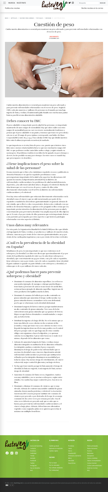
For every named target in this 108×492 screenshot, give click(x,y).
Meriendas (90, 453)
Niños (70, 458)
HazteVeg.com (34, 440)
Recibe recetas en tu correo (92, 8)
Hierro (70, 451)
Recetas (89, 440)
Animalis (32, 458)
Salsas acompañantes (94, 460)
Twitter (32, 463)
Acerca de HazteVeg (36, 446)
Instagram (33, 465)
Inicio (6, 18)
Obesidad (48, 18)
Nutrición (71, 440)
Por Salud (39, 18)
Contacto (33, 448)
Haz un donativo (35, 468)
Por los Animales (54, 465)
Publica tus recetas (12, 8)
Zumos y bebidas (92, 458)
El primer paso (53, 440)
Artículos (14, 18)
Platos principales (92, 446)
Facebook (33, 460)
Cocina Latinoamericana (94, 465)
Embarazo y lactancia (74, 456)
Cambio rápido (53, 451)
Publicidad (33, 453)
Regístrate (21, 3)
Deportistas (72, 463)
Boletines (33, 451)
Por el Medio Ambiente (56, 468)
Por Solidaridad (54, 470)
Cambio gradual (54, 446)
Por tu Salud (53, 463)
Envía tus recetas (92, 468)
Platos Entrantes (92, 448)
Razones (52, 457)
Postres (89, 451)
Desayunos (90, 456)
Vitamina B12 (72, 453)
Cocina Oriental (91, 463)
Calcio (70, 448)
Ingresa (11, 3)
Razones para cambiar (27, 18)
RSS (31, 470)
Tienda (32, 456)
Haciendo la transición (56, 448)
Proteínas (71, 446)
